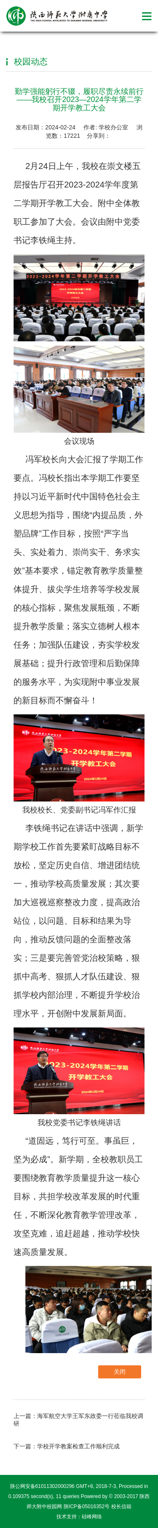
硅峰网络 (92, 1517)
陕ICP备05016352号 (87, 1506)
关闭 (120, 1371)
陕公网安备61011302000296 (42, 1486)
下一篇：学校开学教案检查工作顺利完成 (66, 1446)
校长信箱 (121, 1506)
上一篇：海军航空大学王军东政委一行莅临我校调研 (78, 1420)
